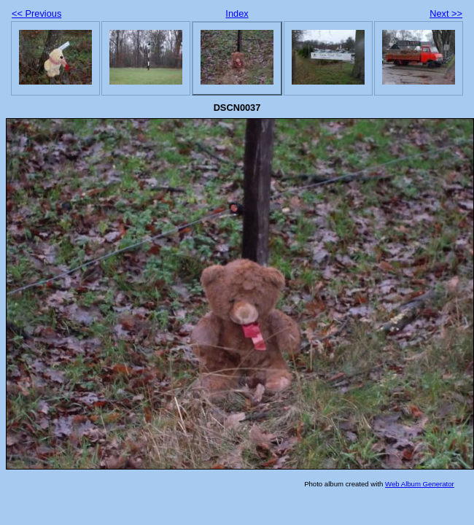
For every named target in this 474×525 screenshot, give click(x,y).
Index (236, 13)
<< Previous (36, 13)
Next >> (446, 13)
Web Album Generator (419, 484)
